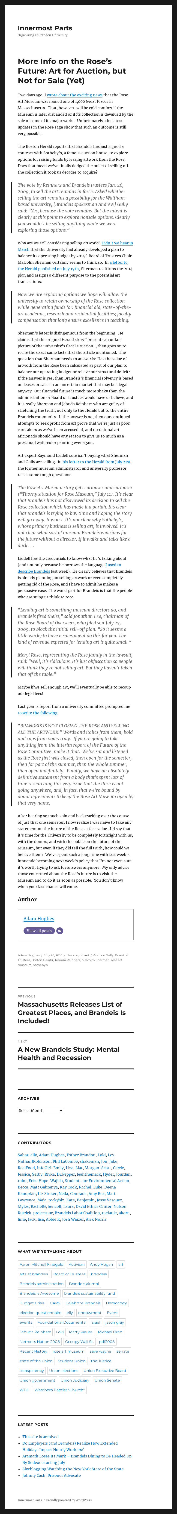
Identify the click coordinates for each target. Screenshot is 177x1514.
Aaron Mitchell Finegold (41, 1264)
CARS (55, 1303)
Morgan (92, 1167)
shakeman (89, 1161)
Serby (37, 1174)
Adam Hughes (39, 918)
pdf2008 (107, 1342)
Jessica (24, 1174)
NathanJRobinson (34, 1161)
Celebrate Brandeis (83, 1303)
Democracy (116, 1303)
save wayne (100, 1351)
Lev (111, 1155)
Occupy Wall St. (79, 1342)
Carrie (118, 1167)
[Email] (59, 930)
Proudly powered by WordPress (69, 1500)
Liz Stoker (47, 1193)
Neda (63, 1193)
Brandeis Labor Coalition (77, 1213)
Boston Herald (42, 960)
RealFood (26, 1167)
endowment (90, 1313)
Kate (70, 1200)
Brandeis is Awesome (39, 1293)
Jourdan (123, 1174)
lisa (41, 1219)
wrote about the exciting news (74, 95)
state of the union (36, 1361)
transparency (32, 1370)
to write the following (37, 713)
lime (22, 1219)
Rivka (50, 1174)
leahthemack (89, 1174)
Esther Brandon (81, 1155)
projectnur (43, 1213)
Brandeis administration (42, 1284)
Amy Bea (97, 1193)
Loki (102, 1155)
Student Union (72, 1361)
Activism (77, 1264)
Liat (79, 1167)
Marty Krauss (81, 1332)
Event (112, 1313)
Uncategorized (78, 955)
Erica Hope (38, 1180)
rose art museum (68, 1351)
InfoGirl (44, 1167)
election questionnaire (40, 1313)
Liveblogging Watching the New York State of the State (73, 1469)
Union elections (63, 1370)
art (120, 1264)
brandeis (99, 1274)
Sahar (23, 1155)
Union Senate (107, 1380)
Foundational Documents (61, 1322)
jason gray (114, 1322)
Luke (97, 1187)
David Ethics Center (93, 1206)
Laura (68, 1206)
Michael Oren (110, 1332)
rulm (22, 1180)
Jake (113, 1161)
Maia (41, 1200)
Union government (37, 1380)
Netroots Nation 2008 (40, 1342)
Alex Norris (96, 1219)
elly (33, 1155)
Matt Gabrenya (44, 1187)
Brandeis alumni (84, 1284)
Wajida (56, 1180)
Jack (32, 1219)
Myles (23, 1206)
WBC (24, 1390)
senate (123, 1351)
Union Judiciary (75, 1380)
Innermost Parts (45, 28)
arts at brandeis (34, 1274)
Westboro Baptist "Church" (60, 1390)
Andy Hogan (101, 1264)
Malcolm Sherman (96, 960)
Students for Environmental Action (97, 1180)
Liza (69, 1167)
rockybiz (56, 1200)
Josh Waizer (73, 1219)
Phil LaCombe (65, 1161)
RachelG (38, 1206)
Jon (104, 1161)
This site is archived (40, 1436)
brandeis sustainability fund (89, 1293)
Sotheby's (40, 965)
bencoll (54, 1206)
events (26, 1322)
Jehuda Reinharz (67, 960)
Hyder (108, 1174)
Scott (106, 1167)
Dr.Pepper (66, 1174)
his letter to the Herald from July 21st (96, 462)
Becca (23, 1187)
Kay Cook (68, 1187)
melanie (109, 1213)
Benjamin (86, 1200)
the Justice (101, 1361)
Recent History (33, 1351)
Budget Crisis (32, 1303)
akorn (124, 1213)
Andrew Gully (103, 955)
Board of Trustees (69, 1274)
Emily (58, 1167)
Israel (95, 1322)
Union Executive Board (105, 1370)
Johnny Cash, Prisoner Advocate (51, 1475)
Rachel (85, 1187)
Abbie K (53, 1219)
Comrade (78, 1193)
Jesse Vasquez (109, 1200)
